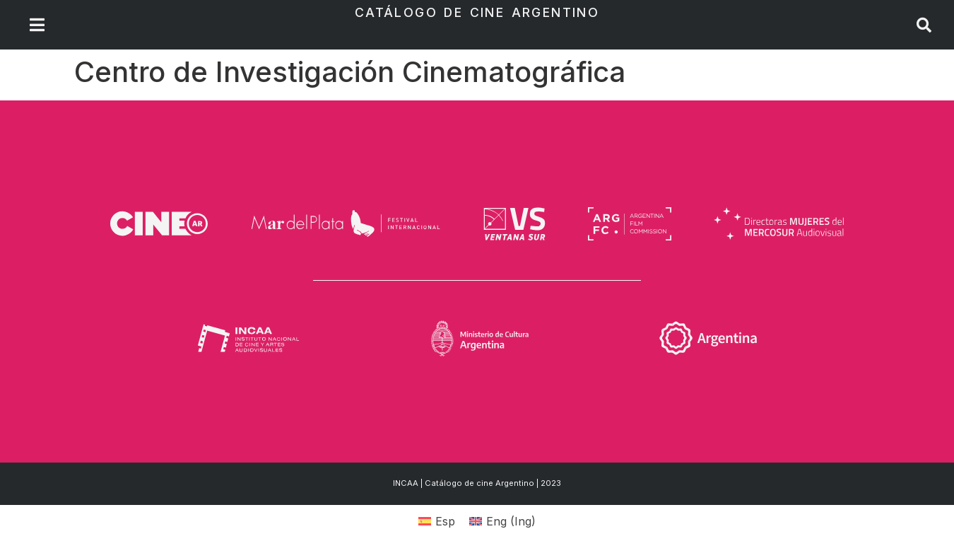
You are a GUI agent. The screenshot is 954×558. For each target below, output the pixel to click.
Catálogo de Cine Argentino (477, 12)
